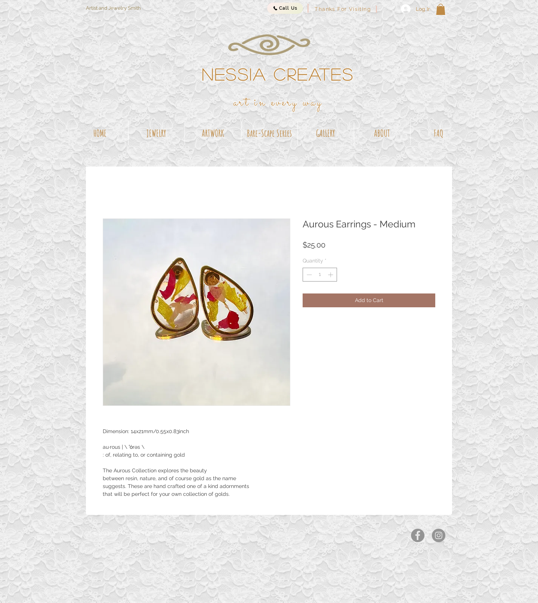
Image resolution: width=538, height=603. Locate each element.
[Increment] (331, 274)
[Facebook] (417, 535)
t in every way (284, 102)
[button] (440, 9)
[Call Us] (285, 8)
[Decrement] (308, 274)
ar (239, 102)
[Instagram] (438, 535)
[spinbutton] (320, 274)
